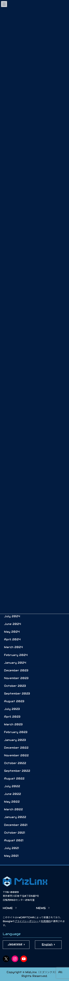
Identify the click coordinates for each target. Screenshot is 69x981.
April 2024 (12, 639)
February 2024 (16, 655)
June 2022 (12, 794)
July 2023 (12, 709)
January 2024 (15, 662)
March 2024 (13, 647)
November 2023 (16, 678)
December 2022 (16, 747)
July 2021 (11, 848)
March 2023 (13, 724)
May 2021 (11, 855)
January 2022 (15, 817)
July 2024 (12, 616)
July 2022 (12, 786)
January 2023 (15, 740)
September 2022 (17, 771)
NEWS (41, 908)
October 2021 (14, 832)
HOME (8, 908)
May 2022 (12, 801)
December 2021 (15, 825)
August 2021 (13, 840)
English (47, 944)
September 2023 (17, 693)
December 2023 (16, 670)
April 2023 (12, 716)
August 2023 (14, 701)
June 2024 (12, 624)
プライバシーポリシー (27, 921)
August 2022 (14, 778)
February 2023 (15, 732)
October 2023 (15, 686)
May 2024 (12, 631)
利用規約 (46, 921)
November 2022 (16, 755)
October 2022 (15, 763)
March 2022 (13, 809)
